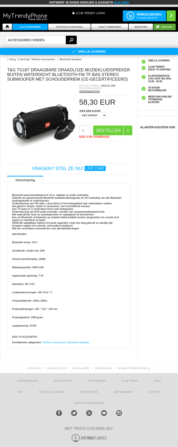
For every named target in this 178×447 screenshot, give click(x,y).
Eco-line (167, 27)
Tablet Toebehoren (109, 27)
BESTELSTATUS (63, 381)
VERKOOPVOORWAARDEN (89, 403)
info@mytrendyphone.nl (134, 368)
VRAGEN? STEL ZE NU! (69, 168)
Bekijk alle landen (51, 392)
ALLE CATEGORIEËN (30, 27)
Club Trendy (130, 381)
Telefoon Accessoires (69, 27)
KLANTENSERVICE (27, 381)
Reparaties (140, 27)
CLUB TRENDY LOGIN (90, 13)
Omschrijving (25, 180)
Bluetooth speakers (78, 342)
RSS (20, 392)
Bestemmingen (123, 392)
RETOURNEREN (97, 381)
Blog (157, 381)
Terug (12, 59)
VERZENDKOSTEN (89, 91)
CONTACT (154, 392)
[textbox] (41, 40)
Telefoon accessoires (54, 342)
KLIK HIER (121, 2)
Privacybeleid (88, 392)
